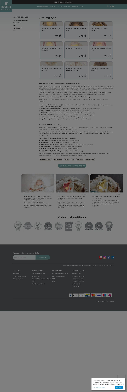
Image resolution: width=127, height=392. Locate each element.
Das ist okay (119, 387)
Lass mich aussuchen (99, 387)
